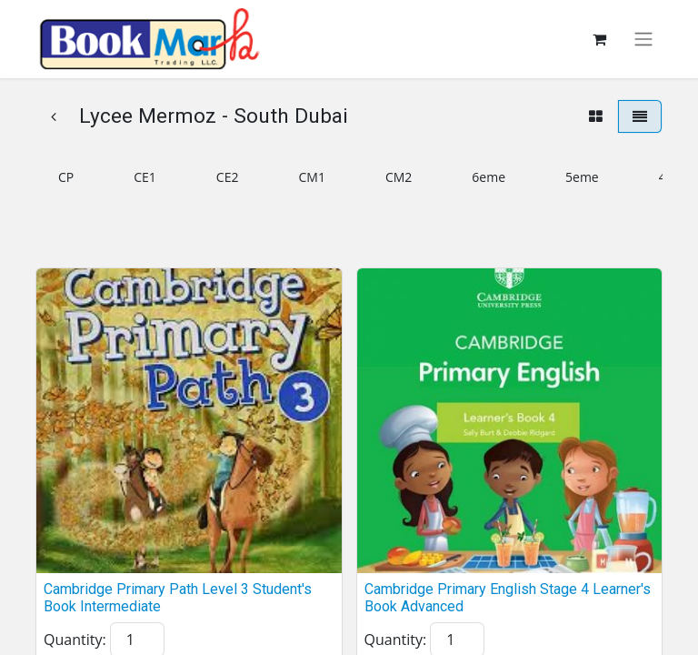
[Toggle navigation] (643, 39)
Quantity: (75, 640)
